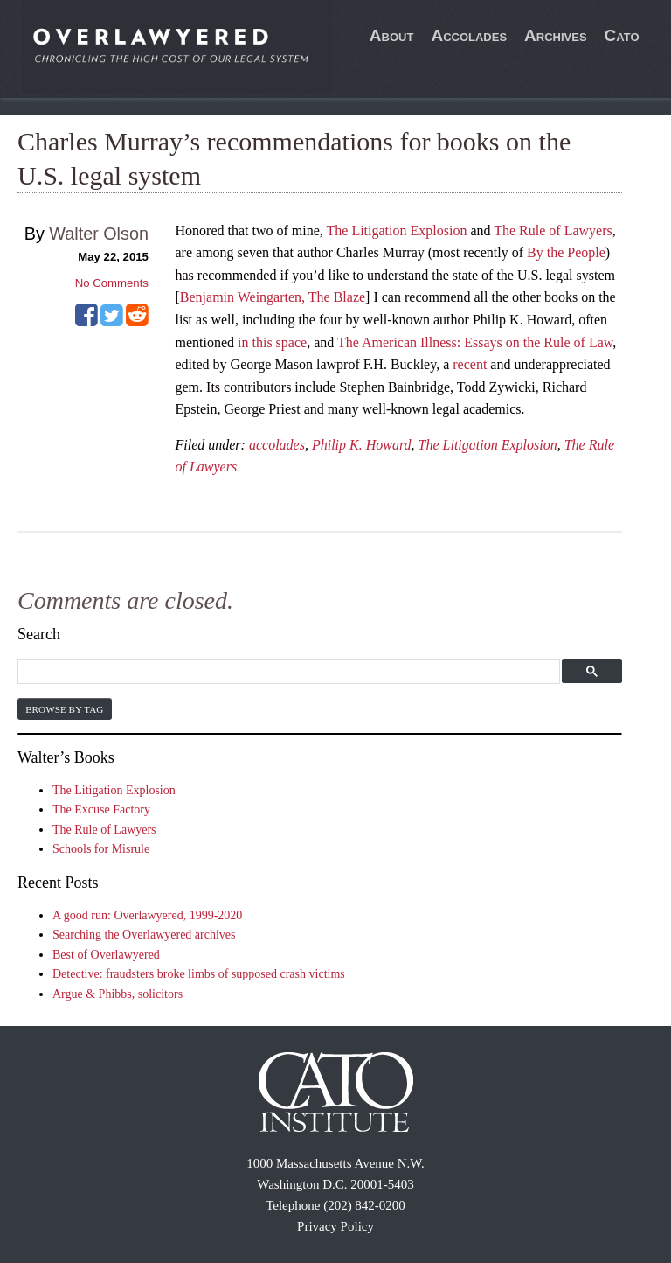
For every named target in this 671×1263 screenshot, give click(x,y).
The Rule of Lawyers (553, 230)
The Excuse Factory (101, 809)
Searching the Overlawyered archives (144, 934)
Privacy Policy (335, 1226)
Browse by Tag (64, 709)
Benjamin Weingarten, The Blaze (272, 297)
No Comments (112, 283)
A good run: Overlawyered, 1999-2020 (147, 915)
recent (470, 364)
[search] (287, 672)
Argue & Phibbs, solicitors (117, 994)
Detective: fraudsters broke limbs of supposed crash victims (198, 973)
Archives (555, 35)
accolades (277, 444)
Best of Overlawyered (106, 954)
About (392, 35)
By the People (566, 252)
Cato (622, 35)
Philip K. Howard (362, 444)
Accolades (469, 35)
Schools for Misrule (100, 848)
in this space (272, 342)
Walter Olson (99, 233)
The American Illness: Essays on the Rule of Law (474, 342)
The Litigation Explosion (397, 230)
